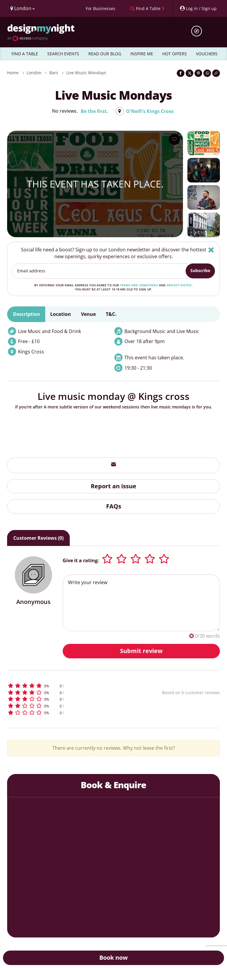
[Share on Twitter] (189, 73)
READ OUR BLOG (104, 53)
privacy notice (179, 285)
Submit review (141, 651)
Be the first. (94, 111)
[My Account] (198, 8)
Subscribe (200, 270)
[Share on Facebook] (180, 73)
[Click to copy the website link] (216, 73)
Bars (53, 72)
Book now (113, 957)
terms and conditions (139, 285)
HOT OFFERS (174, 53)
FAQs (113, 506)
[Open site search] (198, 31)
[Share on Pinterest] (198, 73)
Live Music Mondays (86, 72)
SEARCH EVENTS (63, 53)
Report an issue (113, 486)
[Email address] (99, 271)
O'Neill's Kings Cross (150, 111)
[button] (67, 685)
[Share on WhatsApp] (207, 73)
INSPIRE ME (141, 53)
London (34, 72)
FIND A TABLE (25, 53)
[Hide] (211, 249)
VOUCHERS (207, 53)
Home (13, 72)
